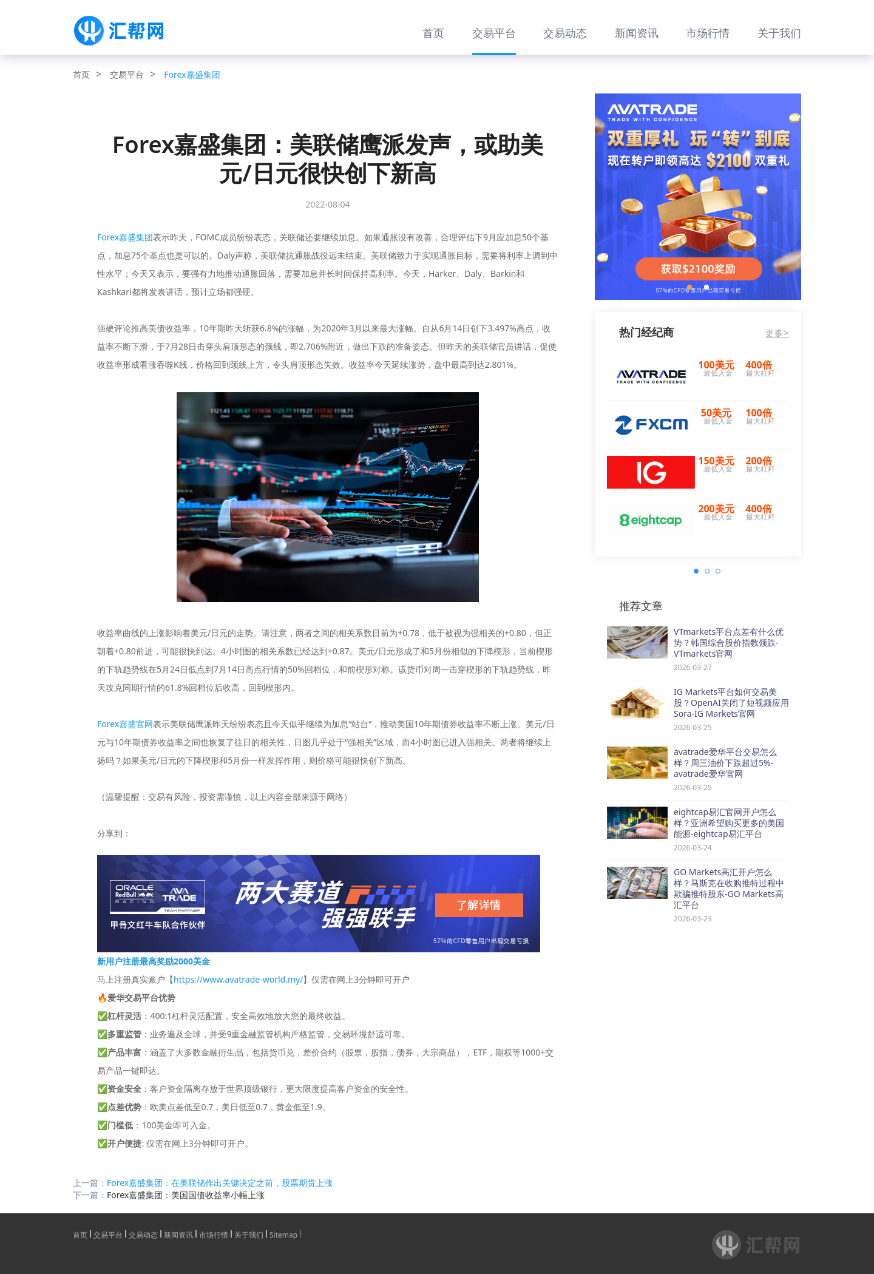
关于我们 (779, 32)
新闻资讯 (637, 32)
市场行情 (708, 32)
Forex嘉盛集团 (192, 74)
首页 (433, 32)
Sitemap (283, 1234)
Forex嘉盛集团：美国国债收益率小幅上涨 (186, 1195)
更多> (777, 333)
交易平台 (494, 32)
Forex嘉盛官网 (125, 724)
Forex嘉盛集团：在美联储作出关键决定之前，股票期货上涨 (220, 1182)
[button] (689, 287)
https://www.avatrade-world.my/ (238, 979)
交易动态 (565, 32)
